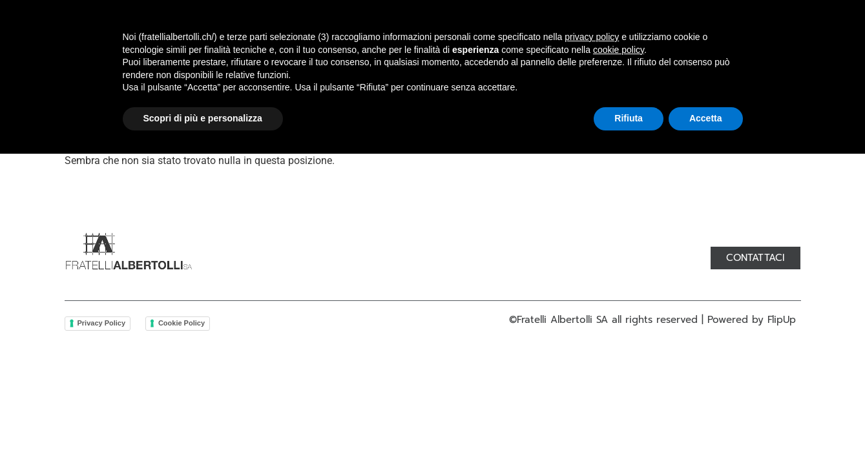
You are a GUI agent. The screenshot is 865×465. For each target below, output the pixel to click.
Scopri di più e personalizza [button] (202, 429)
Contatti (562, 69)
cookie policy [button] (618, 361)
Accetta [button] (705, 429)
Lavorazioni (419, 69)
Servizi (496, 69)
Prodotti (336, 69)
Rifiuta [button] (628, 429)
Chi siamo (260, 69)
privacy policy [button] (592, 348)
